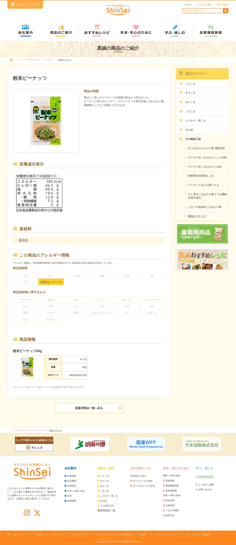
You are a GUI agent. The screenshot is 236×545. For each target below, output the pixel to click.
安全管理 (170, 500)
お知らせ (39, 534)
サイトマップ (56, 534)
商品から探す (139, 476)
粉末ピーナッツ (197, 216)
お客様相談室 (211, 31)
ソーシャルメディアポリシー (166, 534)
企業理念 (71, 486)
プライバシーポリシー (79, 534)
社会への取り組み (76, 491)
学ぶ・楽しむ (175, 31)
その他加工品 (106, 505)
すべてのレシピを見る (144, 486)
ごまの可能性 (172, 510)
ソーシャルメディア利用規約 (198, 534)
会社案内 (25, 31)
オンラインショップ (27, 4)
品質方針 (170, 515)
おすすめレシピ (97, 31)
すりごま (104, 481)
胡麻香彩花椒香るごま (201, 175)
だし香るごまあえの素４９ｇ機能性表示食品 (207, 196)
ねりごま (104, 486)
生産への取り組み (172, 495)
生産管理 (170, 505)
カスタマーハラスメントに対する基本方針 (114, 534)
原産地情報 (171, 490)
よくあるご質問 (204, 5)
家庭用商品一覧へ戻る (89, 408)
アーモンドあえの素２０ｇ (203, 184)
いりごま (104, 476)
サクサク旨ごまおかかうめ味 (205, 166)
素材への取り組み (172, 475)
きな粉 (103, 501)
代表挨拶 (71, 476)
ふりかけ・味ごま (109, 496)
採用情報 (71, 501)
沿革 (69, 496)
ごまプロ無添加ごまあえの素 (205, 206)
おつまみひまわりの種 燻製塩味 (206, 148)
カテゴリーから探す (143, 481)
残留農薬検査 (172, 485)
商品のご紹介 (61, 31)
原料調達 (170, 480)
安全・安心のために (136, 31)
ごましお (104, 491)
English (188, 5)
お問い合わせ (222, 5)
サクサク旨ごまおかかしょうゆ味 (207, 157)
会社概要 (71, 481)
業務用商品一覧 (106, 510)
